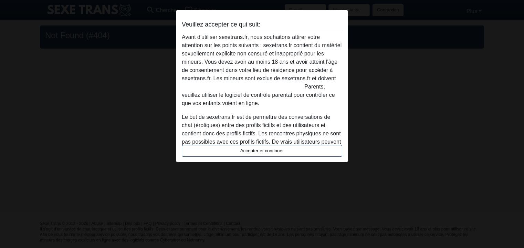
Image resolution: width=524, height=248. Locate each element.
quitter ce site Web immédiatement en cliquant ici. (242, 87)
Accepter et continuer (262, 150)
